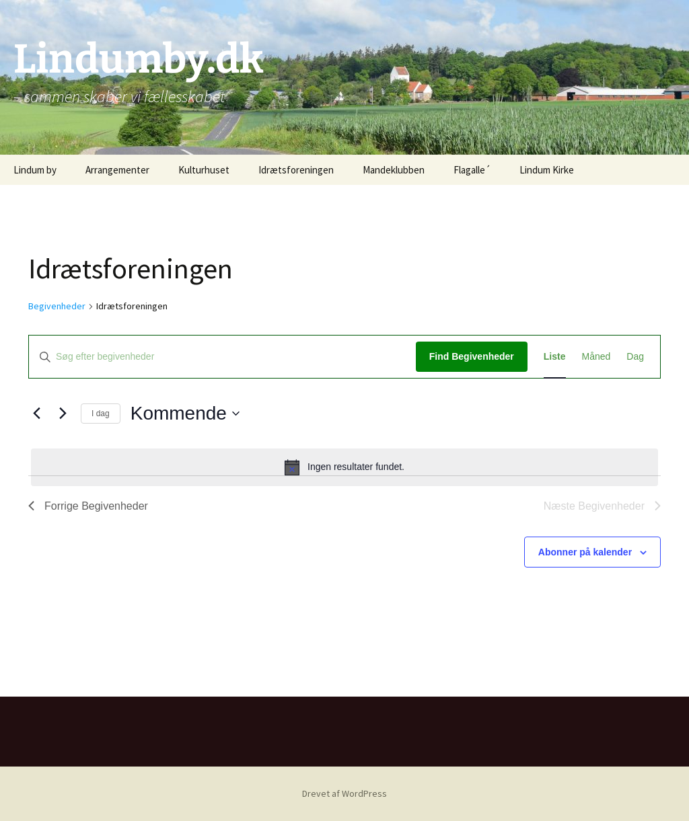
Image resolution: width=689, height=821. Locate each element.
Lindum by (35, 169)
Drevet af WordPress (344, 793)
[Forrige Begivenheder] (36, 413)
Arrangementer (117, 169)
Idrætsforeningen (296, 169)
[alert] (344, 467)
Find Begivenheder (471, 356)
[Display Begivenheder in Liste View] (555, 357)
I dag (101, 413)
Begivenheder (56, 306)
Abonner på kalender (585, 552)
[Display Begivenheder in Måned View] (596, 357)
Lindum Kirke (546, 169)
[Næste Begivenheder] (63, 413)
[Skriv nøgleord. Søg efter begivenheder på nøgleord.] (222, 357)
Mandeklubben (394, 169)
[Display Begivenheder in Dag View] (635, 357)
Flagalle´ (472, 169)
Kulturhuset (203, 169)
